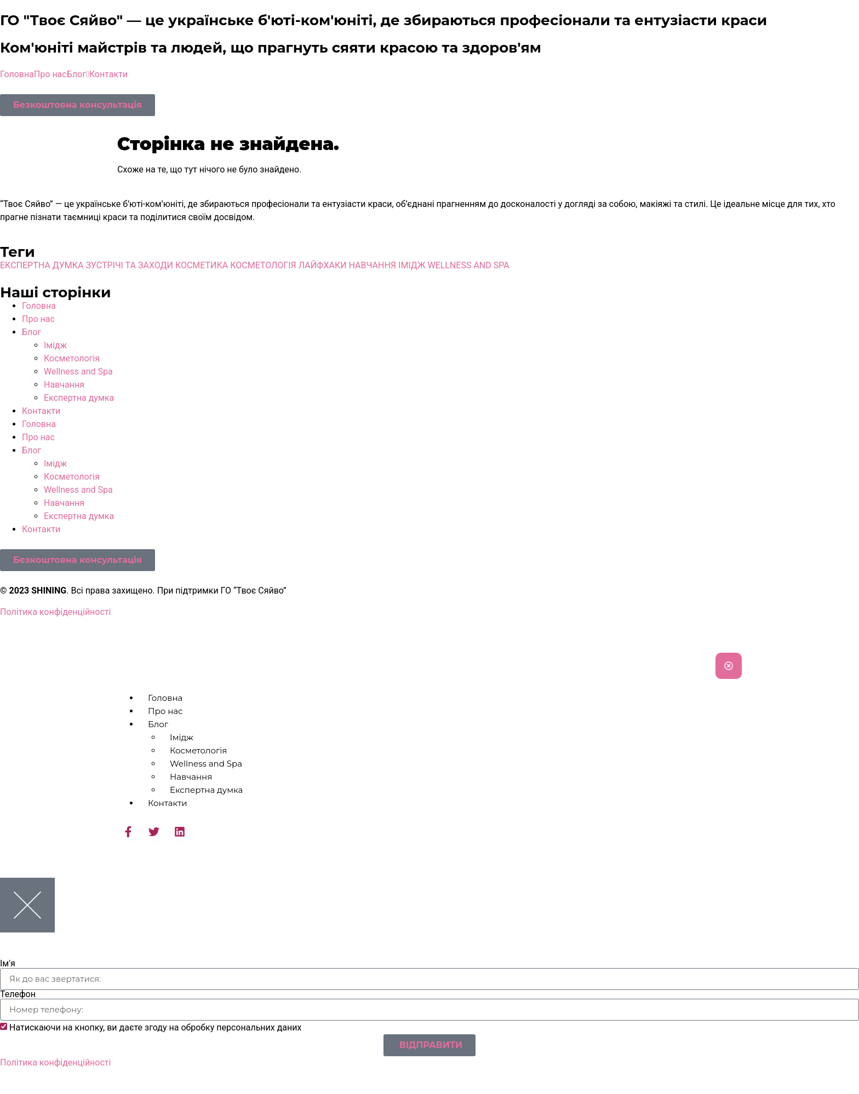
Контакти (108, 74)
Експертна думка (79, 398)
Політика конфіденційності (55, 612)
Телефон (18, 994)
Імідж (55, 345)
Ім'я (7, 963)
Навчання (64, 384)
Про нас (50, 74)
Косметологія (72, 358)
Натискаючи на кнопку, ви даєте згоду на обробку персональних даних (155, 1027)
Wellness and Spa (78, 371)
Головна (17, 74)
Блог (78, 74)
